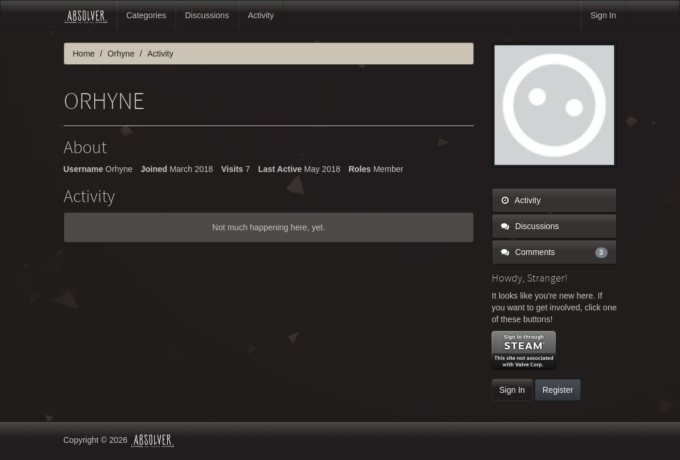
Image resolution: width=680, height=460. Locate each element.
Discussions (207, 15)
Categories (147, 15)
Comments (554, 252)
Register (557, 390)
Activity (261, 15)
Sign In (603, 15)
